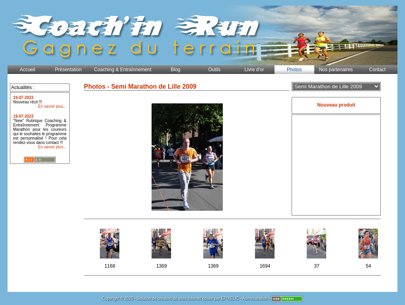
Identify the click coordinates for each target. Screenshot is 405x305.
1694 (265, 247)
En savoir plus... (52, 106)
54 (369, 247)
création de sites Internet (179, 298)
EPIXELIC (230, 298)
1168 (110, 247)
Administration (254, 298)
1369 (162, 247)
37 (317, 247)
